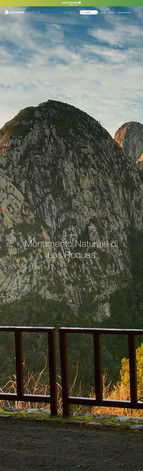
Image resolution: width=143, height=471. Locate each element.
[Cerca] (51, 12)
